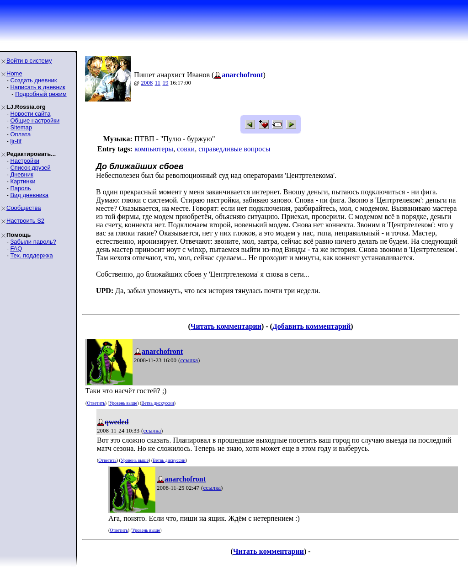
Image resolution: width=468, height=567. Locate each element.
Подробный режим (40, 94)
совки (186, 149)
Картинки (22, 181)
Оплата (20, 134)
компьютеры (153, 149)
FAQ (16, 248)
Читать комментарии (226, 326)
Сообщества (23, 207)
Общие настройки (34, 120)
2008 (147, 82)
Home (14, 73)
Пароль (20, 188)
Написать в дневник (37, 87)
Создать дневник (33, 80)
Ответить (96, 403)
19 (165, 82)
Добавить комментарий (311, 326)
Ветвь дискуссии (157, 403)
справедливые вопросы (234, 149)
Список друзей (30, 167)
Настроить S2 (25, 220)
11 (158, 82)
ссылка (189, 360)
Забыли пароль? (33, 241)
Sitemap (21, 127)
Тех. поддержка (31, 255)
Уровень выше (123, 403)
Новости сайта (30, 113)
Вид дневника (29, 195)
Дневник (21, 174)
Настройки (24, 160)
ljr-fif (15, 141)
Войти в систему (29, 60)
